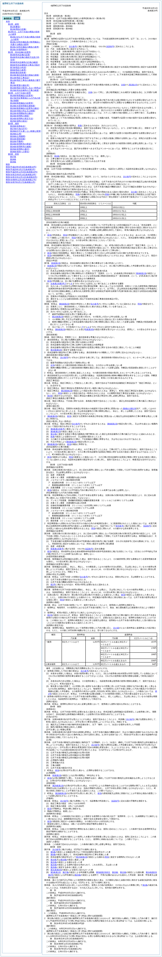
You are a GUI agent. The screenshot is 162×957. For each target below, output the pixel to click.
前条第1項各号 (57, 549)
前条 (80, 125)
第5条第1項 (56, 872)
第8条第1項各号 (58, 429)
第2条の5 (133, 85)
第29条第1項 (57, 786)
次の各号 (73, 46)
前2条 (56, 156)
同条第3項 (89, 329)
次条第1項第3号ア (59, 283)
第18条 (64, 860)
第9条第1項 (141, 273)
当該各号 (110, 46)
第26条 (54, 867)
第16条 (54, 860)
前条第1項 (55, 263)
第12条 (54, 434)
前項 (49, 235)
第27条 (66, 872)
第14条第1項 (57, 317)
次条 (123, 85)
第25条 (54, 865)
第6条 (53, 854)
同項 (65, 235)
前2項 (49, 615)
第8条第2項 (52, 416)
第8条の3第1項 (129, 408)
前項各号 (119, 526)
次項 (52, 365)
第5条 (53, 852)
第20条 (54, 862)
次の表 (134, 192)
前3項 (49, 396)
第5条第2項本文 (103, 872)
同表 (78, 194)
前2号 (53, 584)
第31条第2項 (56, 870)
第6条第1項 (64, 304)
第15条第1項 (56, 350)
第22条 (123, 872)
